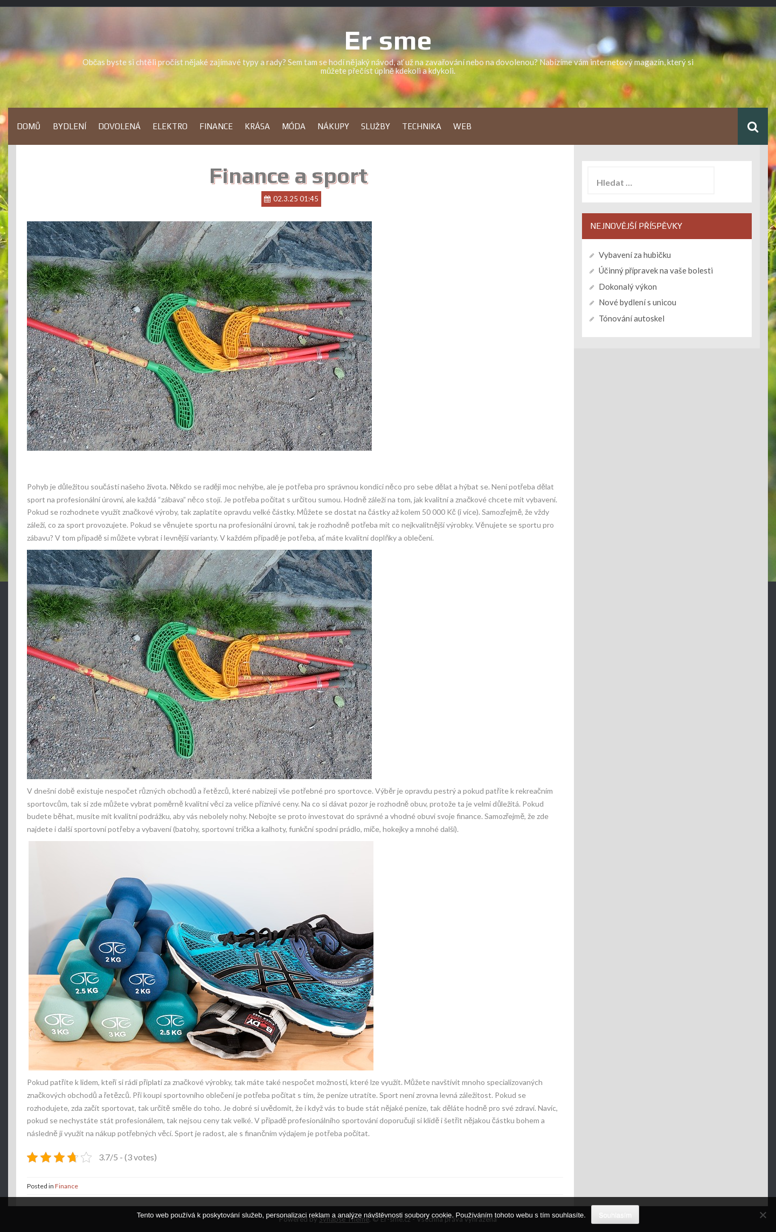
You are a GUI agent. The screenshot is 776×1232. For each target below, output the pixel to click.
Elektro (170, 126)
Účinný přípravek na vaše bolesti (656, 270)
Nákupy (333, 126)
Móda (294, 126)
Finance (216, 126)
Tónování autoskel (631, 318)
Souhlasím (615, 1215)
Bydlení (69, 126)
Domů (29, 126)
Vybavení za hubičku (635, 255)
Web (462, 126)
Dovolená (119, 126)
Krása (257, 126)
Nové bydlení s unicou (637, 302)
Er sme (388, 39)
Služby (375, 126)
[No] (762, 1214)
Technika (421, 126)
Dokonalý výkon (628, 286)
